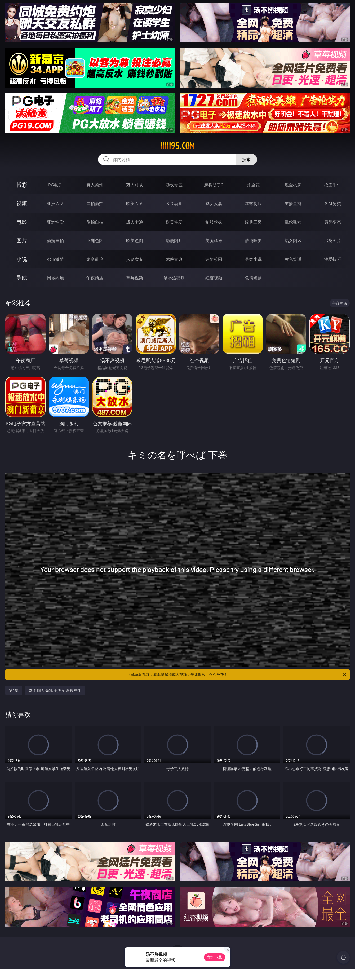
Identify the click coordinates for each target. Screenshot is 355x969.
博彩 (21, 184)
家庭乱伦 (94, 259)
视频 (21, 203)
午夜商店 (94, 278)
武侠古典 (174, 259)
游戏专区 (174, 185)
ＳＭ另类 (332, 203)
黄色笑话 (293, 259)
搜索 (246, 159)
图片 (21, 240)
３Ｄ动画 (174, 203)
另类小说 (253, 259)
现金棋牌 (293, 185)
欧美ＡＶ (134, 203)
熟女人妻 (213, 203)
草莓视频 (134, 278)
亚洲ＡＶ (55, 203)
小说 (21, 259)
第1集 (14, 690)
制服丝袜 (213, 222)
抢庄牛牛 (332, 185)
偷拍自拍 (94, 222)
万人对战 (134, 185)
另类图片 (332, 241)
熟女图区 (293, 241)
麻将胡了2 (213, 185)
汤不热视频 (174, 278)
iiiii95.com (177, 146)
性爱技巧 (332, 259)
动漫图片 (174, 241)
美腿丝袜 (213, 241)
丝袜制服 (253, 203)
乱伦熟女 (293, 222)
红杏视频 (213, 278)
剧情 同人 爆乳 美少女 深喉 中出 (55, 690)
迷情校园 (213, 259)
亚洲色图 (94, 241)
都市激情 (55, 259)
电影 (21, 221)
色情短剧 (253, 278)
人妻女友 (134, 259)
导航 (21, 277)
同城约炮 (55, 278)
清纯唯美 (253, 241)
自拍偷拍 (94, 203)
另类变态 (332, 222)
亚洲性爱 (55, 222)
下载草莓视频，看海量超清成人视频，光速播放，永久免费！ (237, 674)
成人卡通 (134, 222)
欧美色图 (134, 241)
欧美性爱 (174, 222)
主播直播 (293, 203)
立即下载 (214, 957)
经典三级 (253, 222)
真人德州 (94, 185)
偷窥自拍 (55, 241)
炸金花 (253, 185)
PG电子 (55, 185)
